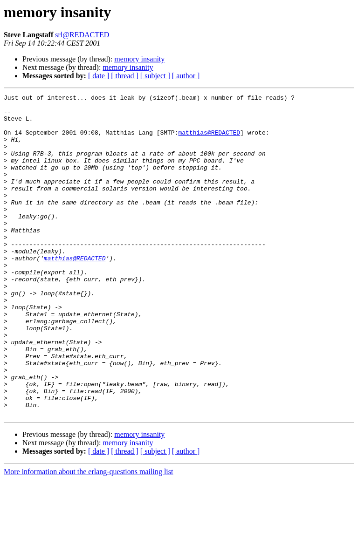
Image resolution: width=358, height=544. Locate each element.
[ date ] (98, 76)
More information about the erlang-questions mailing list (88, 536)
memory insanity (139, 59)
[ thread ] (124, 76)
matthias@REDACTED (209, 140)
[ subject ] (155, 76)
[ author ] (186, 76)
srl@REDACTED (82, 35)
